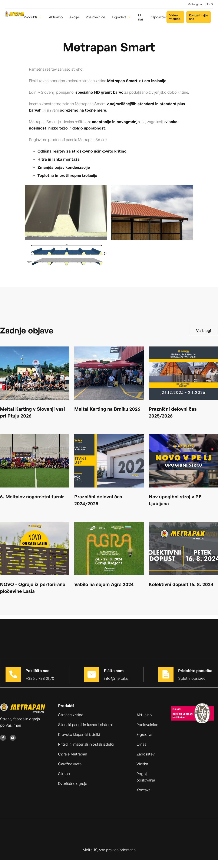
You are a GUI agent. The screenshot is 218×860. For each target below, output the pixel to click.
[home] (14, 17)
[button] (33, 17)
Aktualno (144, 714)
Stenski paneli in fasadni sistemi (85, 724)
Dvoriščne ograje (72, 783)
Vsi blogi (203, 330)
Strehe (64, 773)
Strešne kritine (70, 714)
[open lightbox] (66, 212)
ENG (210, 4)
